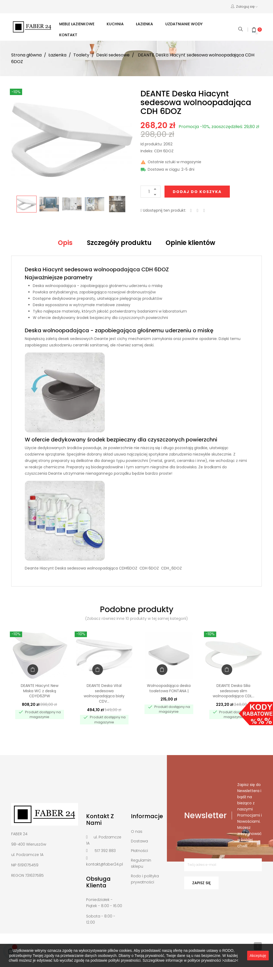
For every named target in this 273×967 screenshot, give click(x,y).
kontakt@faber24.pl (104, 864)
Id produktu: (151, 144)
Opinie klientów (190, 242)
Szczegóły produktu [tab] (119, 242)
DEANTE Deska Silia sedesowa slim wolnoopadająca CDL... (233, 691)
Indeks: (146, 151)
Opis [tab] (65, 242)
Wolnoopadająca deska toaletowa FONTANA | (169, 688)
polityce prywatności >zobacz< (213, 960)
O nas (136, 831)
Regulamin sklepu (141, 863)
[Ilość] (150, 192)
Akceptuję (258, 955)
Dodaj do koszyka (197, 191)
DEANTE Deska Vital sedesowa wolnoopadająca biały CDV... (104, 693)
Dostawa (139, 841)
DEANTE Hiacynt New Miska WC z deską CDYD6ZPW (39, 691)
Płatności (139, 850)
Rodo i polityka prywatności (145, 879)
